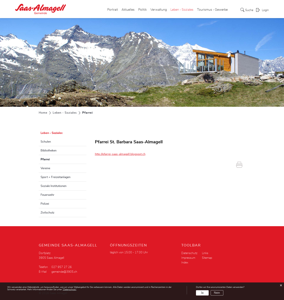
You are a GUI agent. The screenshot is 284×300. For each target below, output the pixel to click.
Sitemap (207, 257)
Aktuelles (128, 9)
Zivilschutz (47, 212)
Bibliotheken (49, 150)
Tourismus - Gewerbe (212, 9)
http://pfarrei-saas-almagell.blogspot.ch (122, 154)
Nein (217, 292)
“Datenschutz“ (69, 289)
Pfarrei (54, 159)
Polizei (45, 203)
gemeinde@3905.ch (64, 271)
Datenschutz (189, 253)
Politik (142, 9)
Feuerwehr (47, 194)
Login (265, 10)
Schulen (46, 141)
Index (184, 262)
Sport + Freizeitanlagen (55, 177)
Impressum (188, 257)
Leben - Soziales (181, 9)
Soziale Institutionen (53, 186)
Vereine (45, 168)
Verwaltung (158, 9)
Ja (202, 292)
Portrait (112, 9)
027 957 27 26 (61, 267)
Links (205, 253)
